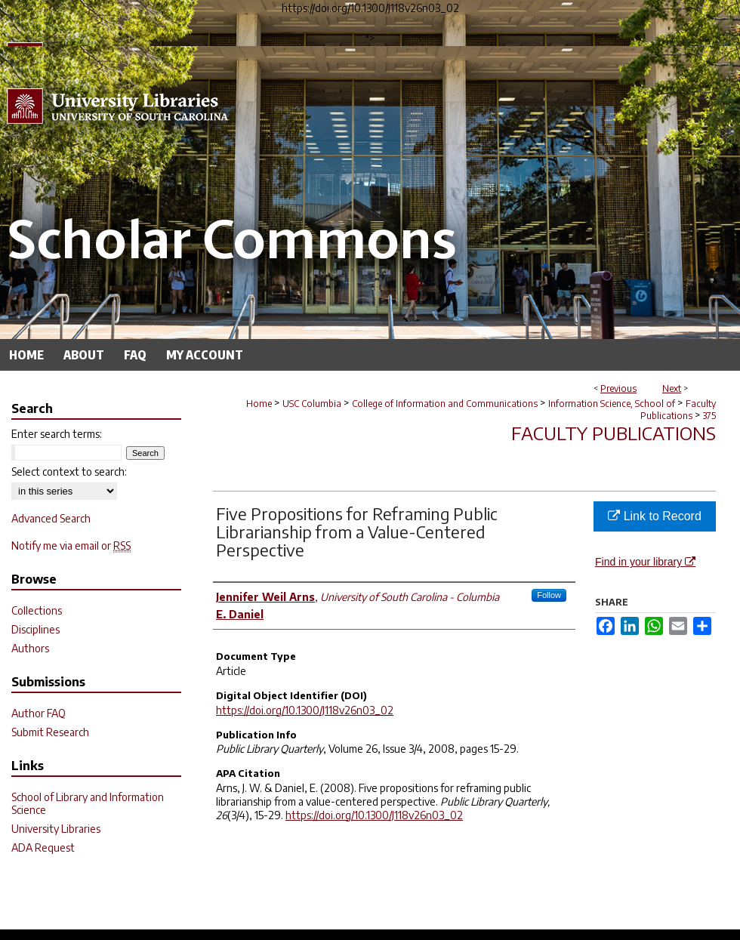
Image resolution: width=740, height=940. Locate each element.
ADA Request (43, 847)
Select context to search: (69, 471)
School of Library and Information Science (87, 803)
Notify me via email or (71, 545)
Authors (30, 648)
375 (709, 415)
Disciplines (35, 629)
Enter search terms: (56, 433)
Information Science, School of (611, 403)
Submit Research (50, 732)
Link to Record (654, 516)
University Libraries (55, 828)
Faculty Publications (678, 409)
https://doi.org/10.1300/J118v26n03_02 (304, 710)
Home (259, 403)
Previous (618, 388)
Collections (36, 610)
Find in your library (645, 562)
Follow (549, 594)
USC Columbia (311, 403)
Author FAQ (38, 713)
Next (671, 388)
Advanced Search (51, 518)
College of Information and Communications (445, 403)
